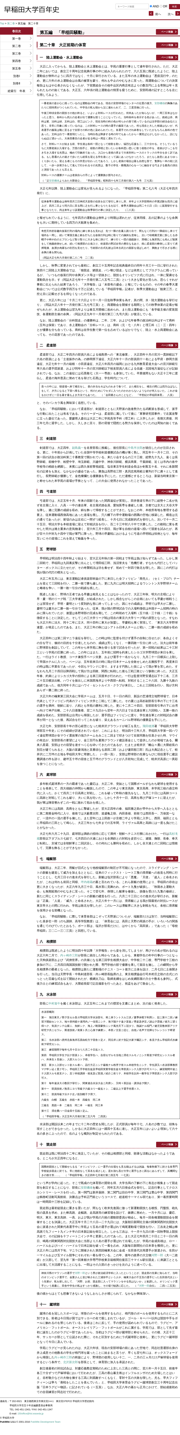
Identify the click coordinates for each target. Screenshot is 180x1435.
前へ (158, 14)
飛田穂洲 (148, 726)
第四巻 (16, 60)
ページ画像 (167, 31)
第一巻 (16, 38)
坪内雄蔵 (87, 882)
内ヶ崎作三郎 (69, 955)
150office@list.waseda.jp (30, 1413)
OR (165, 6)
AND (156, 6)
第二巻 (11, 23)
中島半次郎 (135, 447)
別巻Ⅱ (16, 83)
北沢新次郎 (70, 1362)
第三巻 (16, 53)
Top (2, 23)
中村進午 (54, 1003)
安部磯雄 (159, 103)
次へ (171, 14)
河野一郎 (157, 1255)
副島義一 (78, 447)
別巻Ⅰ (16, 76)
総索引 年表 (16, 91)
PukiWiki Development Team (46, 1421)
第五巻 (16, 68)
